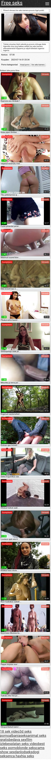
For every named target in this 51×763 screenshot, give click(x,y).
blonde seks (26, 748)
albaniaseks (18, 735)
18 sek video (10, 731)
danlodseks (23, 752)
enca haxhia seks (20, 756)
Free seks (11, 3)
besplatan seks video (21, 744)
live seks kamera (38, 65)
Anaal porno (25, 65)
